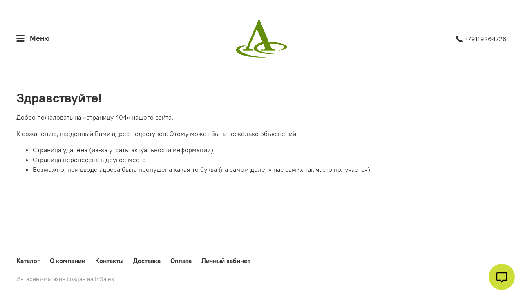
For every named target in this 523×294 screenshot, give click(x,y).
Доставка (147, 260)
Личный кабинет (225, 260)
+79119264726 (481, 39)
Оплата (181, 260)
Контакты (109, 260)
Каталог (28, 260)
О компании (67, 260)
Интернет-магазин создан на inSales (65, 279)
